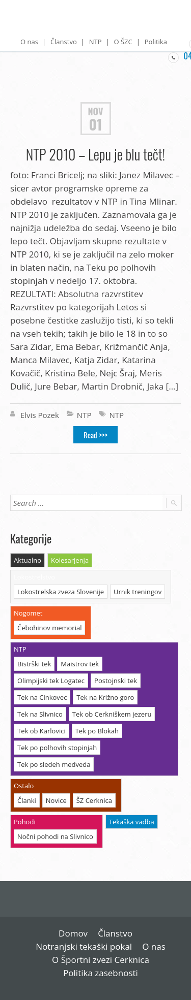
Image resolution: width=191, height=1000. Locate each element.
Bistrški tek (34, 663)
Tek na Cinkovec (42, 697)
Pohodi (25, 821)
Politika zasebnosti (100, 973)
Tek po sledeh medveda (53, 764)
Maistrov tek (80, 663)
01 (95, 124)
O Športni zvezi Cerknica (100, 959)
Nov (95, 111)
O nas (29, 41)
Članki (26, 800)
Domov (73, 933)
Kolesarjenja (70, 560)
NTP (95, 41)
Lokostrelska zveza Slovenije (60, 591)
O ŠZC (123, 41)
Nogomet (28, 613)
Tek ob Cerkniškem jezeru (112, 714)
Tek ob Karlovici (41, 730)
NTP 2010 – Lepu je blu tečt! (95, 154)
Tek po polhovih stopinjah (57, 747)
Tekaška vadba (131, 821)
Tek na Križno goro (105, 697)
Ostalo (24, 785)
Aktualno (27, 560)
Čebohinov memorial (49, 627)
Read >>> (95, 434)
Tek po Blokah (97, 730)
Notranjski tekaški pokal (84, 946)
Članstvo (63, 41)
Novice (56, 800)
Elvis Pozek (39, 415)
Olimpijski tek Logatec (51, 680)
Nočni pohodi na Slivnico (55, 836)
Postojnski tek (115, 680)
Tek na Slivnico (40, 714)
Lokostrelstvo (34, 577)
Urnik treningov (137, 591)
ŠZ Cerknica (94, 800)
